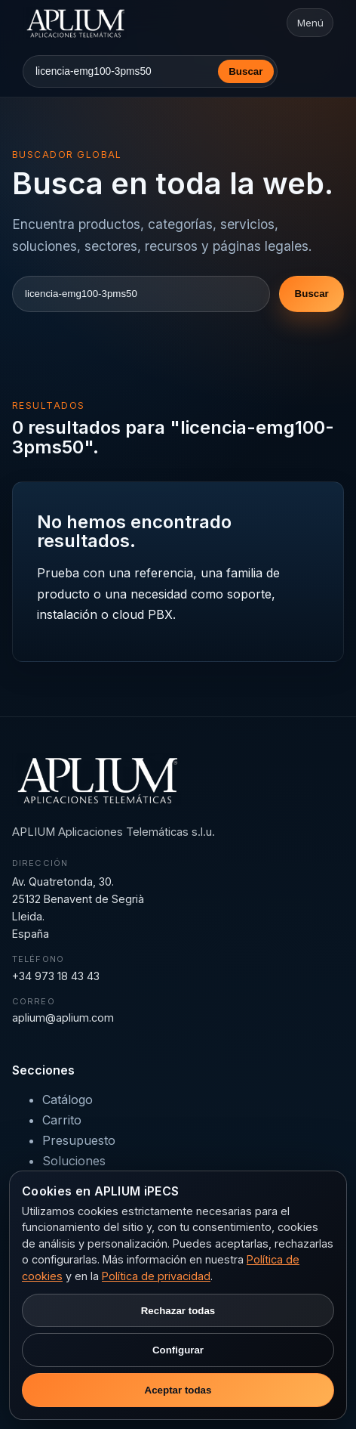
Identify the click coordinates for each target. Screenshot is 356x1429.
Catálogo (67, 1099)
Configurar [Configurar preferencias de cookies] (178, 1350)
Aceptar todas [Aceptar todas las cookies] (178, 1390)
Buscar (245, 71)
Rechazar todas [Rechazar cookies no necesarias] (178, 1310)
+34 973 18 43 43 (56, 976)
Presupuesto (78, 1140)
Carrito (61, 1119)
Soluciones (74, 1160)
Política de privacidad (156, 1276)
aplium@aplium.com (63, 1017)
